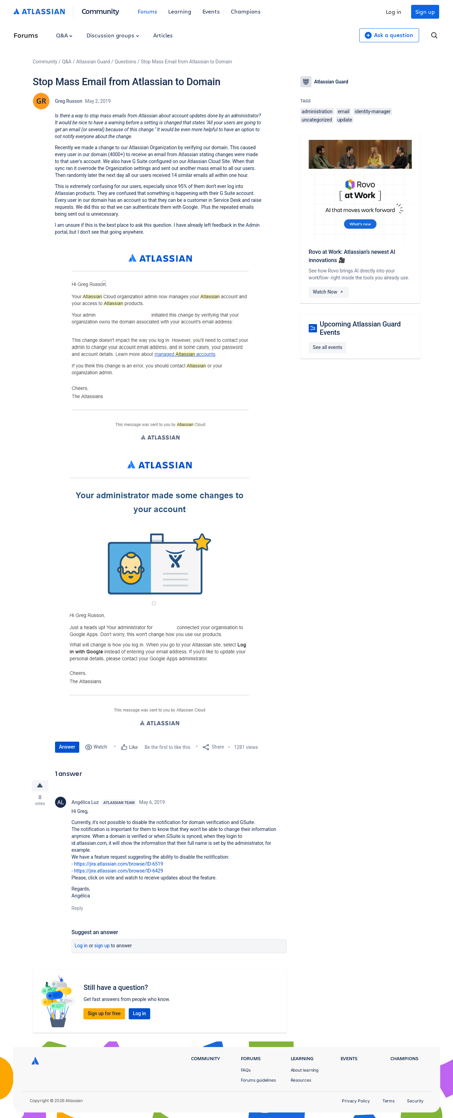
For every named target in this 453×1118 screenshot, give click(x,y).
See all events (327, 347)
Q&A (64, 35)
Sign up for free (104, 1014)
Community (100, 11)
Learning (179, 11)
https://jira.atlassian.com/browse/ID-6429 (118, 871)
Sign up (425, 11)
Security (415, 1100)
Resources (301, 1080)
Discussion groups (113, 35)
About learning (305, 1070)
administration (317, 111)
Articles (163, 35)
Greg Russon (68, 101)
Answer (67, 747)
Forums (147, 11)
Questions (125, 61)
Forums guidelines (258, 1080)
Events (211, 11)
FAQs (246, 1070)
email (344, 111)
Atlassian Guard (93, 61)
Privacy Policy (356, 1100)
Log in (394, 11)
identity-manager (372, 111)
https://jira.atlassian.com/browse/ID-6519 (118, 864)
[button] (159, 348)
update (344, 120)
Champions (246, 11)
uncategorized (317, 120)
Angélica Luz (85, 802)
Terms (388, 1100)
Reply (77, 908)
